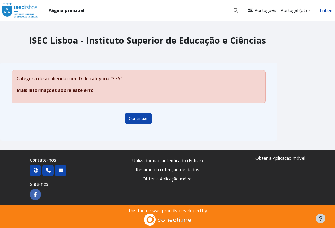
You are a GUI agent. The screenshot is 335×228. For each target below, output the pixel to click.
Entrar (326, 10)
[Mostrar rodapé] (320, 218)
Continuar (138, 118)
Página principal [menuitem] (66, 10)
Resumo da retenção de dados (167, 169)
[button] (236, 10)
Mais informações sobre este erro (55, 90)
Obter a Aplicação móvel (167, 179)
